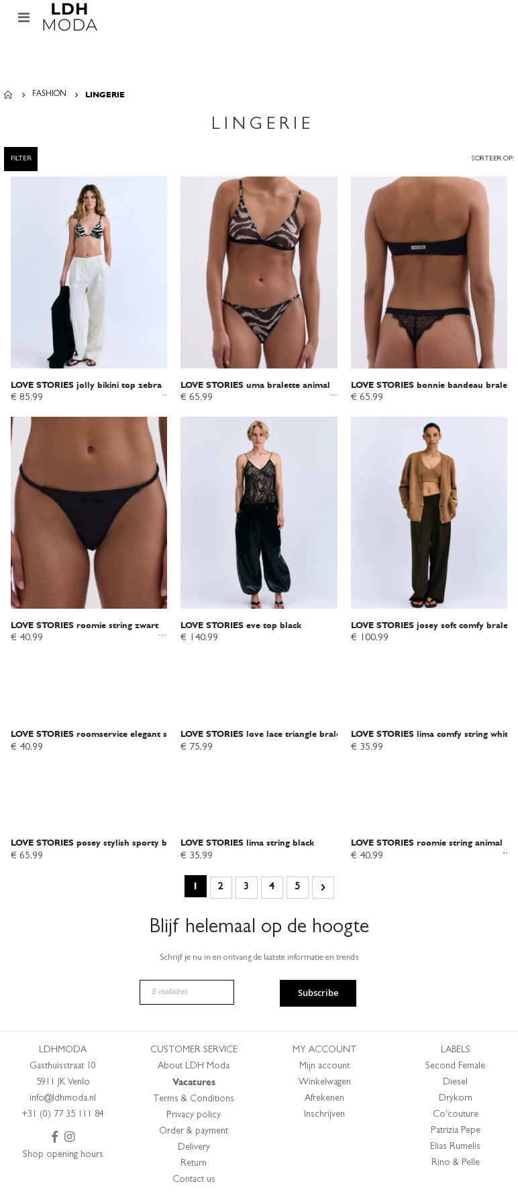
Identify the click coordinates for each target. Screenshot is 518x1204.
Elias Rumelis (455, 1150)
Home (8, 95)
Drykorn (455, 1102)
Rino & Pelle (455, 1166)
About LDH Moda (193, 1069)
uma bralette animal (255, 385)
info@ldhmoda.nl (63, 1102)
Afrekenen (324, 1102)
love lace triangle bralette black (278, 736)
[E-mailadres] (187, 995)
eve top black (240, 626)
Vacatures (193, 1085)
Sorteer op (491, 158)
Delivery (194, 1151)
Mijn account (324, 1069)
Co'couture (455, 1118)
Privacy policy (193, 1118)
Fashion (49, 95)
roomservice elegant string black (111, 736)
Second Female (455, 1069)
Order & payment (193, 1135)
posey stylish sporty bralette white (115, 846)
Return (193, 1167)
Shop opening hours (63, 1158)
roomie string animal (427, 846)
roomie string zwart (84, 626)
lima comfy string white (432, 736)
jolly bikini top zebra (86, 385)
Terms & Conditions (193, 1102)
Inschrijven (324, 1118)
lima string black (247, 846)
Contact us (193, 1183)
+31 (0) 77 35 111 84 (62, 1118)
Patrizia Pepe (455, 1134)
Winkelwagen (325, 1086)
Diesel (455, 1086)
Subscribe (318, 997)
